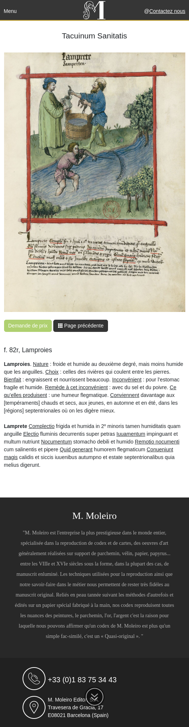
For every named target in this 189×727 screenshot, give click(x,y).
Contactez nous (167, 11)
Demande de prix (28, 326)
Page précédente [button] (81, 326)
